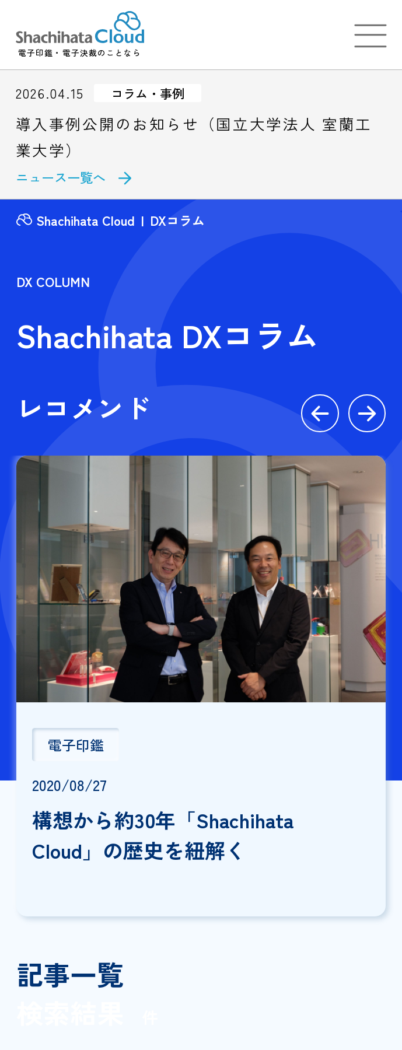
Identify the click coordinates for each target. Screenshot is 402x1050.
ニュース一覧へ (61, 176)
